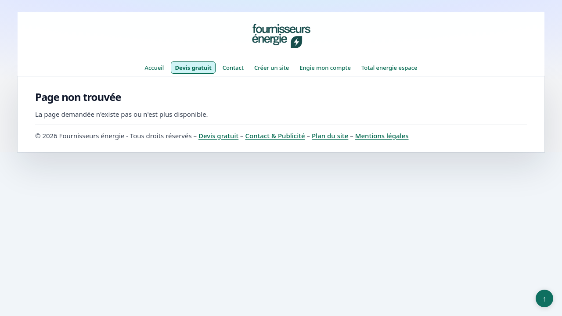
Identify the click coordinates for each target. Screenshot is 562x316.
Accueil (154, 68)
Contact (233, 68)
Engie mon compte (325, 68)
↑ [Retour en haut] (545, 298)
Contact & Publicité (275, 135)
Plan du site (330, 135)
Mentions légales (382, 135)
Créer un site (271, 68)
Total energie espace (389, 68)
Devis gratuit (193, 68)
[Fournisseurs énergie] (281, 36)
